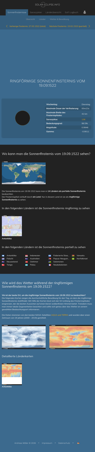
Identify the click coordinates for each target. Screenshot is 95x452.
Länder (42, 19)
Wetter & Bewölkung (59, 19)
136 (83, 119)
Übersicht (30, 19)
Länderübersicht (53, 12)
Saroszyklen (36, 12)
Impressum (47, 443)
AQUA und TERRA (59, 315)
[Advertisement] (47, 50)
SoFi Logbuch (71, 12)
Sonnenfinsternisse (17, 12)
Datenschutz (64, 443)
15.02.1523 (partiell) (69, 26)
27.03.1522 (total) (26, 26)
